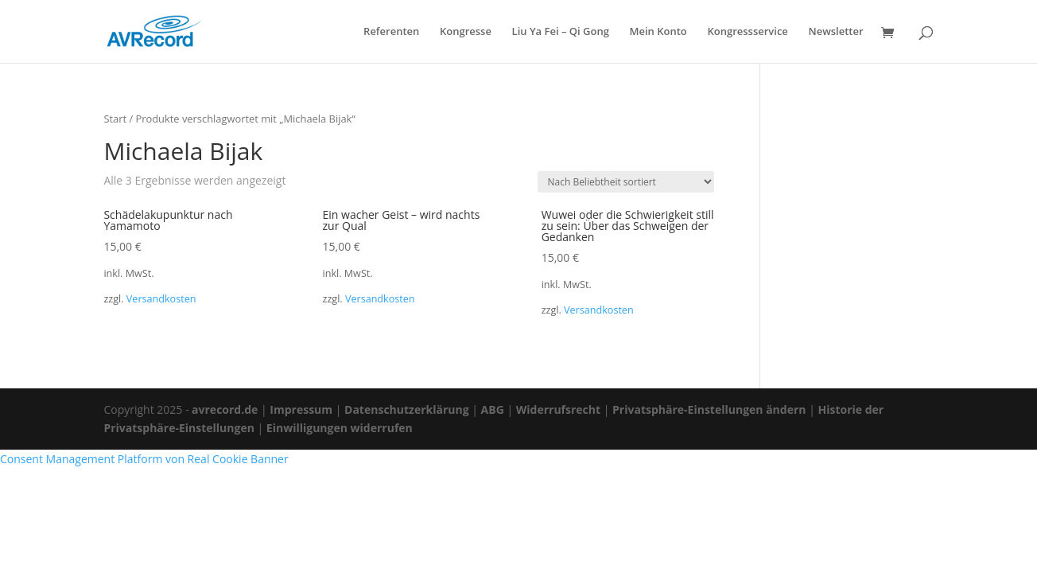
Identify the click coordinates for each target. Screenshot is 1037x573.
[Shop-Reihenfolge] (626, 182)
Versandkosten (161, 299)
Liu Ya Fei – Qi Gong (560, 32)
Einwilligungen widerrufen (339, 427)
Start (114, 118)
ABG (492, 409)
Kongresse (465, 32)
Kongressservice (747, 32)
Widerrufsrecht (558, 409)
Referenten (391, 32)
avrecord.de (225, 409)
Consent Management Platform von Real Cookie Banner (144, 458)
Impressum (301, 409)
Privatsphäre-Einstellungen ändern (709, 409)
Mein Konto (658, 32)
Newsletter (835, 32)
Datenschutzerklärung (406, 409)
